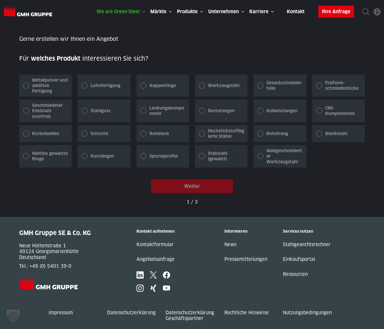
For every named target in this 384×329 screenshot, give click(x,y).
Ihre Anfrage (336, 11)
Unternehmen (223, 11)
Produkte (187, 11)
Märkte (158, 11)
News (230, 244)
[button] (13, 316)
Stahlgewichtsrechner (307, 244)
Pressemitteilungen (245, 259)
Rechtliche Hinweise (246, 312)
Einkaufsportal (299, 259)
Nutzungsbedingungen (307, 312)
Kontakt (295, 11)
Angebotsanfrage (155, 259)
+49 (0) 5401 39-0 (50, 266)
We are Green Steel (118, 11)
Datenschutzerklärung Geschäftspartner (190, 315)
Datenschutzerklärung (131, 312)
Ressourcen (295, 274)
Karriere (258, 11)
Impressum (61, 312)
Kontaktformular (155, 244)
